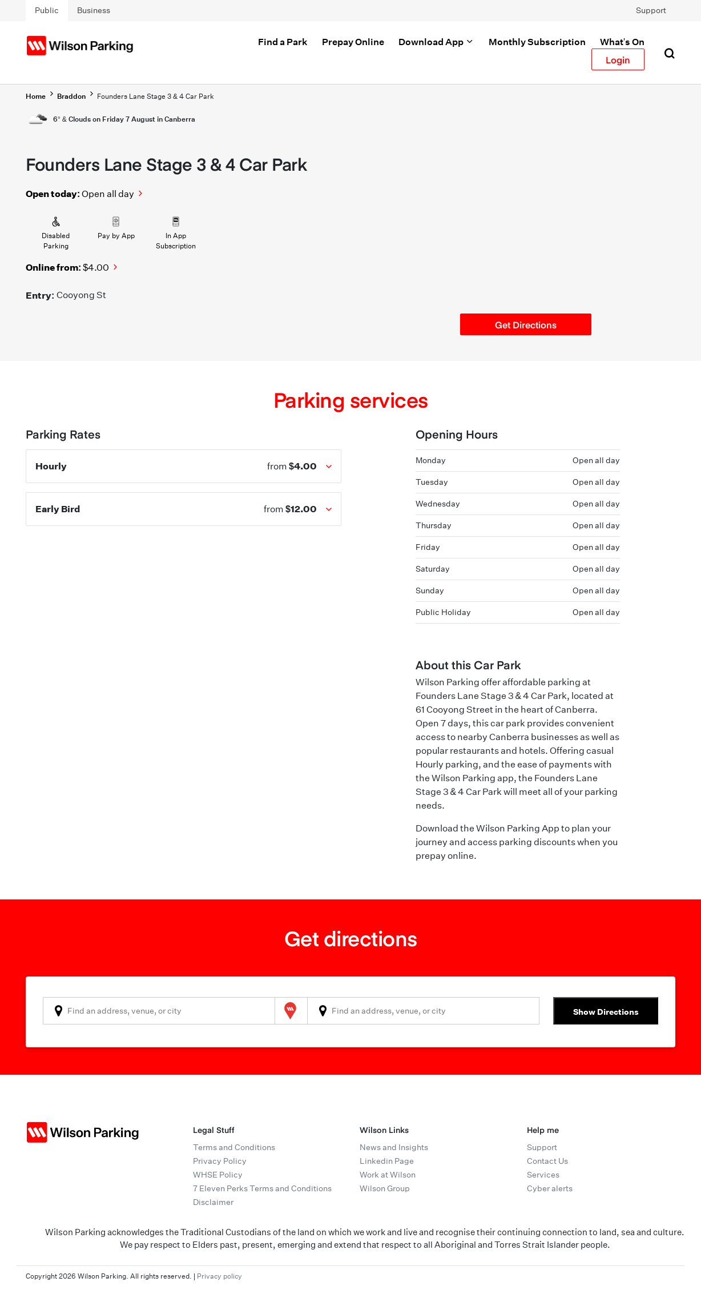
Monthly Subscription (537, 41)
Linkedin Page (387, 1161)
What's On (622, 41)
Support (651, 10)
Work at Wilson (388, 1174)
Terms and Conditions (234, 1147)
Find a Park (283, 41)
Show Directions (606, 1011)
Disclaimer (213, 1202)
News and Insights (394, 1147)
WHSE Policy (218, 1174)
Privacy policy (219, 1276)
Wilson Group (385, 1188)
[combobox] (159, 1010)
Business (93, 10)
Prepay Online (353, 41)
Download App (436, 41)
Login (618, 59)
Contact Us (547, 1161)
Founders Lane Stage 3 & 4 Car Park (155, 96)
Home (36, 96)
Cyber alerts (550, 1188)
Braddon (71, 96)
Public (47, 10)
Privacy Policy (220, 1161)
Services (543, 1174)
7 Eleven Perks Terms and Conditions (262, 1188)
